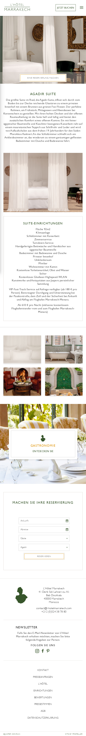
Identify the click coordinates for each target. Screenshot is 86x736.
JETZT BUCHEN (65, 7)
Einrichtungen (43, 690)
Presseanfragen (43, 677)
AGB (43, 711)
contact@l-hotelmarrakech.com (53, 608)
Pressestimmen (43, 704)
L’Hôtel (43, 683)
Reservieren (44, 556)
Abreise (24, 529)
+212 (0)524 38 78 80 (54, 611)
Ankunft (24, 520)
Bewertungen (43, 697)
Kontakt (43, 670)
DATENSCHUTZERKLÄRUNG (43, 717)
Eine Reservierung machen (43, 78)
